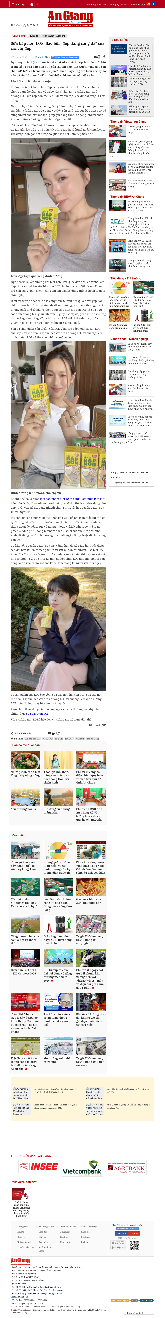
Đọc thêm (18, 835)
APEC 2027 (48, 738)
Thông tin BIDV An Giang (127, 197)
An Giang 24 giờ (46, 1227)
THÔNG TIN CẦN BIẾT (24, 1182)
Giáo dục (43, 1232)
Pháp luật (85, 1232)
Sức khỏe (85, 1237)
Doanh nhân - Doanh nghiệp (129, 339)
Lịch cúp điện (138, 4)
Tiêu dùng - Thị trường (125, 278)
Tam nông (44, 1242)
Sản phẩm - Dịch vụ (54, 35)
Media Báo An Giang (45, 1249)
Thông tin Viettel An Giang (128, 121)
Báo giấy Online (118, 4)
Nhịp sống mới (24, 1242)
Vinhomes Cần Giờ (139, 482)
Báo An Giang (93, 738)
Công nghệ (65, 1232)
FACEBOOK (121, 1234)
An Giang (80, 738)
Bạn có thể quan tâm (26, 745)
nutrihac (115, 477)
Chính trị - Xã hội (68, 1227)
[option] (39, 1167)
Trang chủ (19, 35)
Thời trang (65, 1242)
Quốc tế (21, 1237)
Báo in (134, 1301)
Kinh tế (34, 35)
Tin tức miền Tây (25, 1247)
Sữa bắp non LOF (33, 738)
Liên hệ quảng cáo (96, 4)
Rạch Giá (59, 738)
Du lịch (84, 1242)
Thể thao (64, 1237)
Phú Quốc (69, 738)
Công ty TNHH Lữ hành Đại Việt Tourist (129, 472)
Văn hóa (42, 1237)
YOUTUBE (134, 1234)
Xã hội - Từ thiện (89, 1227)
